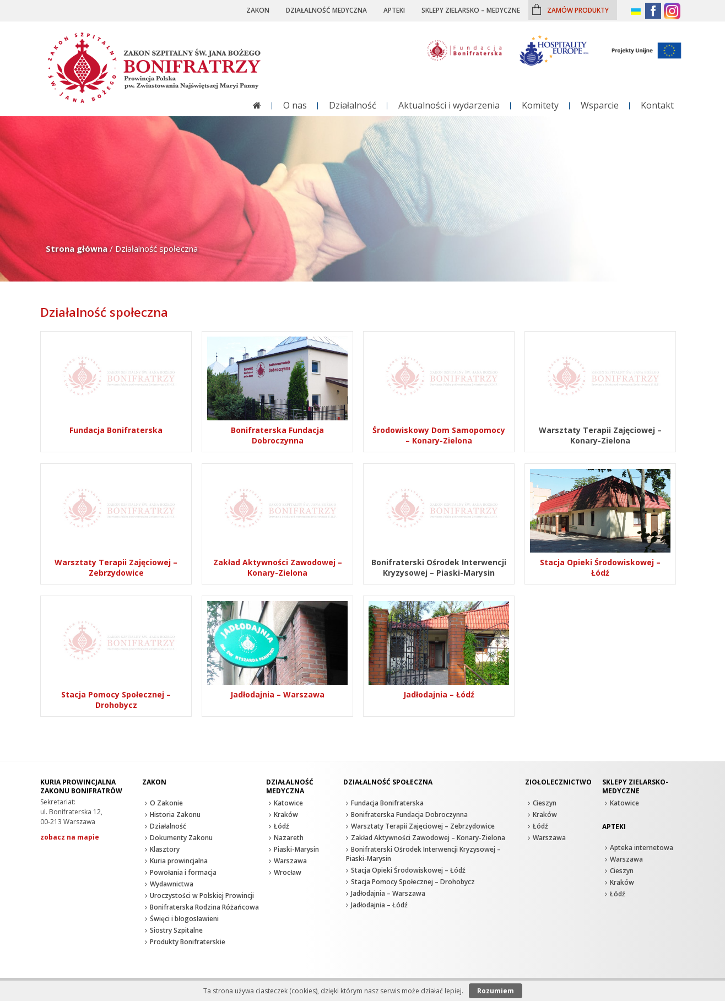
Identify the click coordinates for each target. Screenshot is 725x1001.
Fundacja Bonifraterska (387, 803)
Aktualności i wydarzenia (449, 105)
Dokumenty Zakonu (181, 837)
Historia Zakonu (175, 814)
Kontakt (657, 105)
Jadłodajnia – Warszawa (388, 893)
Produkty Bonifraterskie (187, 941)
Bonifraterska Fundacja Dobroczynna (409, 814)
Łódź (281, 826)
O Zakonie (166, 803)
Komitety (540, 105)
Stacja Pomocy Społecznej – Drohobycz (413, 881)
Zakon (257, 10)
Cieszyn (544, 803)
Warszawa (290, 860)
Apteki (394, 10)
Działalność (352, 105)
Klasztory (165, 849)
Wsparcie (600, 105)
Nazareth (289, 837)
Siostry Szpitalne (176, 930)
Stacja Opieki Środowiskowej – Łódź (408, 870)
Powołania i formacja (183, 872)
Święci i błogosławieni (184, 918)
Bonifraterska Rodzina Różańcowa (204, 907)
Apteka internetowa (641, 847)
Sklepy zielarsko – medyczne (470, 10)
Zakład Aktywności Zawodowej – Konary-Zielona (428, 837)
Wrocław (287, 872)
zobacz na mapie (69, 837)
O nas (295, 105)
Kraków (286, 814)
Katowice (288, 803)
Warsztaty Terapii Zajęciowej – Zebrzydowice (423, 826)
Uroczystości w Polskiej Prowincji (202, 895)
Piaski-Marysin (296, 849)
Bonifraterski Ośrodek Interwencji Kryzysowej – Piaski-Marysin (423, 854)
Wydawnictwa (171, 884)
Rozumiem (495, 990)
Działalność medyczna (326, 10)
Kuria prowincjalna (179, 860)
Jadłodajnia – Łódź (379, 905)
